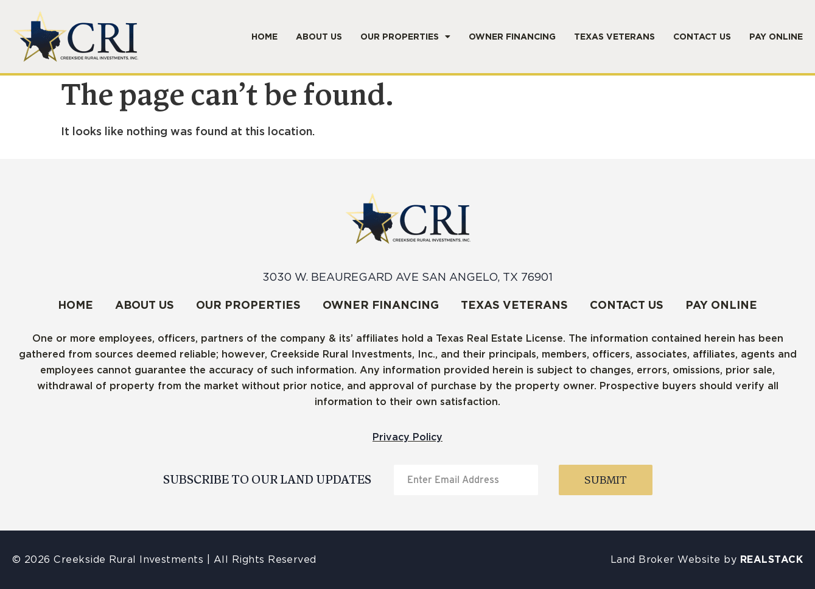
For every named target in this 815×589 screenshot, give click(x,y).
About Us (319, 36)
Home (264, 36)
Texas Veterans (614, 36)
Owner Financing (512, 36)
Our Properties (405, 36)
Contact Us (702, 36)
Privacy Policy (407, 437)
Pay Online (776, 36)
